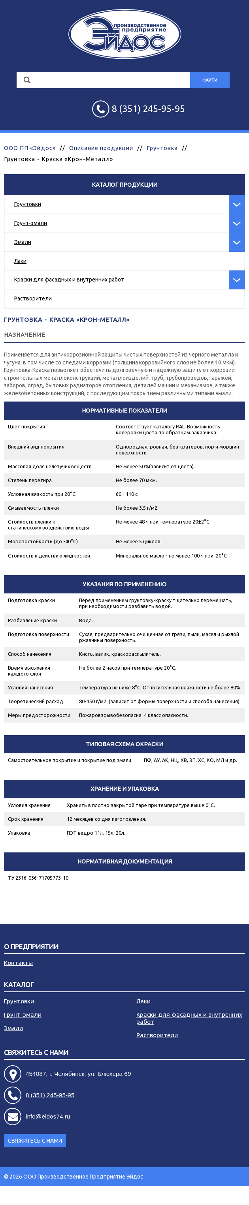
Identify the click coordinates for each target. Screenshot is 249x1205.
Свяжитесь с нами (36, 1052)
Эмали (22, 242)
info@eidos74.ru (48, 1116)
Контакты (18, 962)
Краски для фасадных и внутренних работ (69, 279)
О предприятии (31, 947)
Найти (209, 80)
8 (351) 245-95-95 (50, 1095)
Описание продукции (101, 148)
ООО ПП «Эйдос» (30, 148)
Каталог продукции (124, 184)
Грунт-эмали (30, 223)
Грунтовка (162, 148)
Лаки (20, 261)
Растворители (33, 298)
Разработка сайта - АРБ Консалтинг (199, 1195)
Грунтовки (27, 204)
